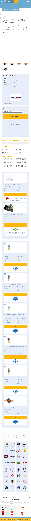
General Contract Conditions (15, 497)
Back (27, 15)
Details (15, 195)
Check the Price (15, 116)
